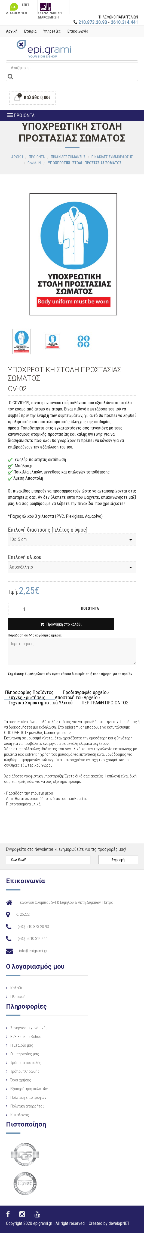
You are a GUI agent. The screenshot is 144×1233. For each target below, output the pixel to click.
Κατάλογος (19, 1114)
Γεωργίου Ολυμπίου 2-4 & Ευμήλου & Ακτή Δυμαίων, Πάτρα (66, 902)
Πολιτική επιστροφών (28, 1097)
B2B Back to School (26, 1036)
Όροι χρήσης (20, 1080)
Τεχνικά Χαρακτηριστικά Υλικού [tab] (40, 702)
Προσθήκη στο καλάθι (61, 624)
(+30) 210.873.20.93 (33, 926)
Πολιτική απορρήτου (27, 1106)
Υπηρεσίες (52, 31)
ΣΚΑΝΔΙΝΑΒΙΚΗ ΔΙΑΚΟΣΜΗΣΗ (50, 8)
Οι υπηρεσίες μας (24, 1054)
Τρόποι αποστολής (25, 1062)
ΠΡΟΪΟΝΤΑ (21, 115)
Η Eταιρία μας (21, 1045)
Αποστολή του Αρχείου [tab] (77, 697)
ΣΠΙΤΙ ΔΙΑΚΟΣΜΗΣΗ (18, 8)
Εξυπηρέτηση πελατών (29, 1088)
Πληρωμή (18, 996)
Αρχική (11, 31)
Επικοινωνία (78, 31)
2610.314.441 (124, 22)
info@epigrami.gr (33, 950)
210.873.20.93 (92, 22)
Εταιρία (30, 31)
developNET (119, 1223)
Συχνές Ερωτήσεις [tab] (26, 697)
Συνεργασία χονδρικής (29, 1027)
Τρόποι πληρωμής (25, 1071)
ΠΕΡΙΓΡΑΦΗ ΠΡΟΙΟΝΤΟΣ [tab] (105, 702)
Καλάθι (16, 988)
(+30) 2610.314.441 (33, 938)
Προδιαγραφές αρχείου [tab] (86, 692)
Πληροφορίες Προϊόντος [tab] (29, 692)
